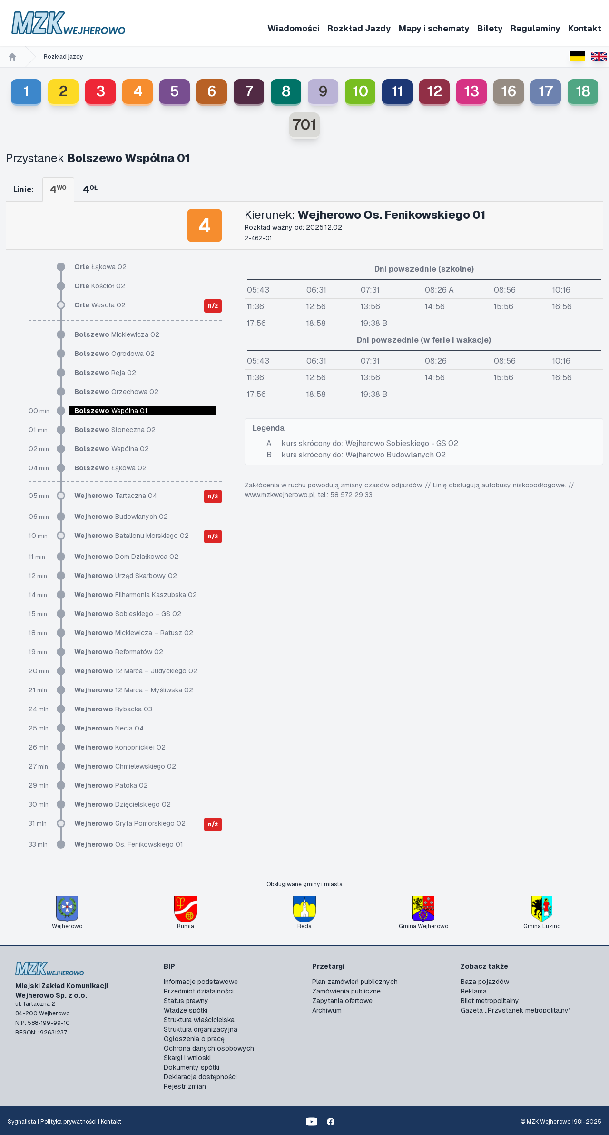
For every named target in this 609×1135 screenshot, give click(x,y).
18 (583, 91)
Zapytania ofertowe (342, 1000)
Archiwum (327, 1010)
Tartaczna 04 (115, 495)
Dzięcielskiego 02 (122, 804)
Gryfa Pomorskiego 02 (130, 823)
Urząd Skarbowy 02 (125, 575)
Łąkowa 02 (100, 267)
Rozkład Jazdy (359, 28)
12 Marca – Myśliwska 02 (133, 690)
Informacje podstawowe (201, 981)
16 (509, 91)
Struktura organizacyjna (200, 1029)
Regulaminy (535, 28)
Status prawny (186, 1000)
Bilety (490, 28)
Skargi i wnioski (187, 1058)
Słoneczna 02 (115, 430)
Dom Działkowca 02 (126, 556)
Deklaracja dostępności (200, 1077)
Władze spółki (185, 1010)
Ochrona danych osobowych (209, 1048)
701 (304, 124)
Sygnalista (22, 1121)
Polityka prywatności (68, 1121)
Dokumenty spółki (191, 1067)
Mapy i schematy (434, 28)
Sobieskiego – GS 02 (127, 613)
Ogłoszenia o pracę (194, 1038)
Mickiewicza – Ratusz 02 (133, 632)
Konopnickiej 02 (120, 747)
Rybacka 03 (113, 709)
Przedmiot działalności (199, 991)
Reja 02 (105, 372)
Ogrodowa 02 (114, 353)
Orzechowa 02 (116, 391)
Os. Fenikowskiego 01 (128, 844)
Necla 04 (109, 728)
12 (434, 91)
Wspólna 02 (111, 449)
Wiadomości (293, 28)
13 (471, 91)
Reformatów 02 (118, 652)
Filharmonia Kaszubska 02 (135, 594)
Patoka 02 (111, 785)
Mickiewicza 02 (116, 334)
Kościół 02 (99, 286)
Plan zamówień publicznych (355, 981)
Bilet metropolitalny (490, 1000)
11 (397, 91)
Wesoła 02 (100, 305)
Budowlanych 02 (121, 516)
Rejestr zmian (185, 1086)
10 (360, 91)
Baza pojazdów (485, 981)
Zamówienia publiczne (346, 991)
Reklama (474, 991)
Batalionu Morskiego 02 (131, 535)
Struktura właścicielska (199, 1019)
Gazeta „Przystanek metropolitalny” (516, 1010)
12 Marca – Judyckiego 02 (135, 671)
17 (546, 91)
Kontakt (584, 28)
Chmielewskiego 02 (125, 766)
